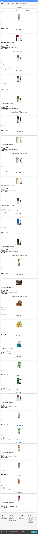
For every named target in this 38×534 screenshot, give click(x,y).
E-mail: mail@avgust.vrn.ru (32, 519)
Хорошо (34, 532)
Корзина (20, 517)
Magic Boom (19, 315)
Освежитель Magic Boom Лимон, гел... (7, 328)
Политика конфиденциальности (12, 520)
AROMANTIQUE (19, 475)
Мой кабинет (21, 515)
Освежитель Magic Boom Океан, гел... (7, 348)
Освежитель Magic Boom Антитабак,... (7, 307)
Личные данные (21, 519)
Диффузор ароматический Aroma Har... (8, 21)
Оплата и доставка (4, 518)
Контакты (2, 519)
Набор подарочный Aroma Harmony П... (8, 287)
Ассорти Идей (11, 518)
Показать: (13, 10)
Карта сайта (11, 517)
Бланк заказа (3, 517)
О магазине (11, 515)
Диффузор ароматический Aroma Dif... (7, 368)
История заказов (21, 518)
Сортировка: (27, 10)
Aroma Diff (19, 375)
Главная (2, 515)
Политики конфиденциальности (18, 532)
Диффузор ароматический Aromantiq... (8, 469)
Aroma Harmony (19, 29)
